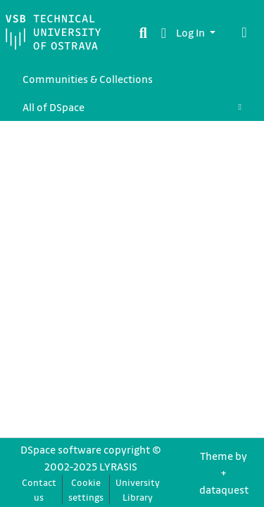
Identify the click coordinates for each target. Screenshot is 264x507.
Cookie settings (85, 489)
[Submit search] (143, 32)
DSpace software (60, 449)
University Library (137, 489)
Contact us (39, 489)
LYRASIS (118, 466)
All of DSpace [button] (53, 107)
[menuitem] (132, 107)
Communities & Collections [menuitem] (88, 79)
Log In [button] (191, 32)
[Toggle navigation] (244, 32)
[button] (163, 32)
